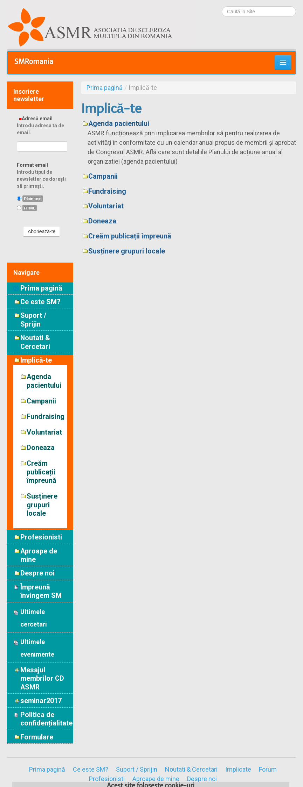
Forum (268, 769)
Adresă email (42, 125)
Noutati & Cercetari (191, 769)
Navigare (26, 272)
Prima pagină (41, 288)
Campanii (103, 176)
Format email (42, 175)
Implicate (238, 769)
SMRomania (33, 61)
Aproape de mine (155, 778)
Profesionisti (107, 778)
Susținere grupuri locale (126, 251)
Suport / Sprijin (136, 769)
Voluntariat (106, 206)
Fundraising (107, 191)
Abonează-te (41, 231)
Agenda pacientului (118, 124)
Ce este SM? (90, 769)
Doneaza (102, 221)
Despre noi (202, 778)
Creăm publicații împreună (129, 236)
